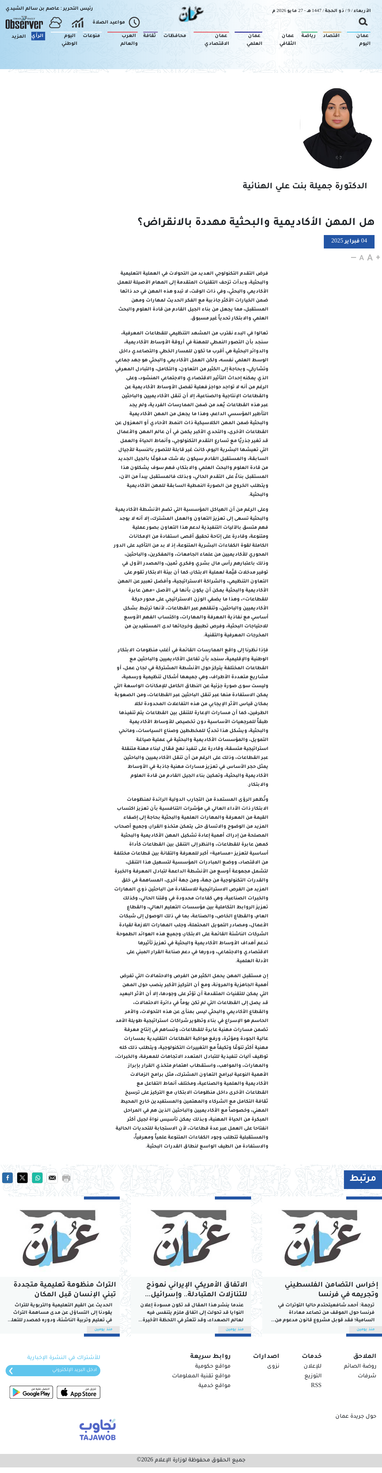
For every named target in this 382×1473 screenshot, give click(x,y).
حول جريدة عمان (355, 1417)
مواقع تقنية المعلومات (201, 1377)
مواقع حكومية (213, 1367)
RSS (316, 1386)
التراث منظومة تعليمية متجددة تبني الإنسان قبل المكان (64, 1290)
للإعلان (313, 1367)
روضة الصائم (360, 1367)
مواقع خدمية (214, 1386)
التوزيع (313, 1377)
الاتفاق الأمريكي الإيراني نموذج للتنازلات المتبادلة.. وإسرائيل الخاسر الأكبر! (196, 1291)
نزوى (273, 1367)
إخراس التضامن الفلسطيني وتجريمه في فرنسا (331, 1290)
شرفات (367, 1377)
